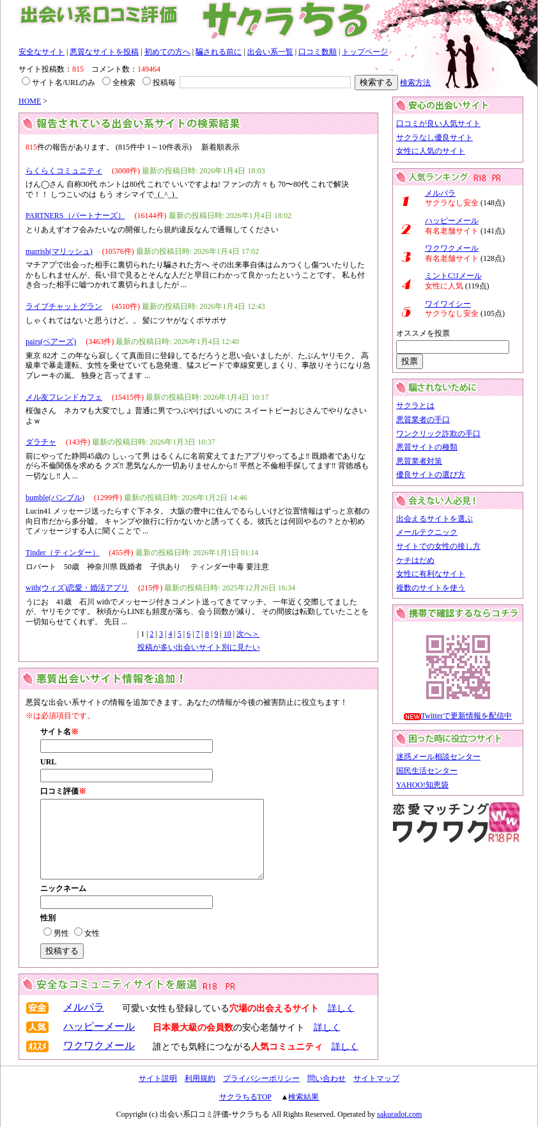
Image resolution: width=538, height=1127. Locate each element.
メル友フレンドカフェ (64, 397)
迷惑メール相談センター (438, 756)
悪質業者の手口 (423, 419)
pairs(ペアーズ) (51, 341)
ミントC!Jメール (453, 275)
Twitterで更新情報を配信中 (466, 715)
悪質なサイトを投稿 (104, 51)
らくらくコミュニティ (64, 170)
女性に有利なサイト (430, 573)
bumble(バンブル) (55, 497)
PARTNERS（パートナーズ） (75, 215)
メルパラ (83, 1007)
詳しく (341, 1008)
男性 (56, 933)
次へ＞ (247, 633)
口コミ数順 (317, 51)
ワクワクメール (99, 1045)
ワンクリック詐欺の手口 (438, 433)
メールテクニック (426, 532)
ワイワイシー (448, 303)
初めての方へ (167, 51)
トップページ (365, 51)
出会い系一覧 (270, 51)
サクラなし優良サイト (434, 137)
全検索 (118, 82)
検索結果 (303, 1096)
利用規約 (200, 1078)
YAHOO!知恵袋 (422, 784)
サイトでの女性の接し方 (438, 546)
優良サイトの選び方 (430, 474)
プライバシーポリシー (261, 1078)
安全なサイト (42, 51)
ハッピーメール (99, 1026)
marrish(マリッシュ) (59, 251)
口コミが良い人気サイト (438, 123)
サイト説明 (158, 1078)
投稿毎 (159, 82)
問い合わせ (326, 1078)
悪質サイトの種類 (426, 447)
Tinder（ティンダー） (63, 552)
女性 (87, 933)
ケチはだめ (415, 560)
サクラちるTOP (245, 1096)
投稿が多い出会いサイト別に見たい (198, 647)
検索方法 (415, 82)
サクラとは (415, 405)
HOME (30, 101)
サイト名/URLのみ (58, 82)
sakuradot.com (399, 1114)
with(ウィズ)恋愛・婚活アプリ (77, 587)
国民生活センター (426, 770)
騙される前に (219, 51)
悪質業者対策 (419, 461)
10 (227, 633)
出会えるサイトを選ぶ (434, 518)
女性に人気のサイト (430, 150)
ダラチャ (41, 441)
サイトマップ (376, 1078)
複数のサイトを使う (430, 587)
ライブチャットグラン (64, 306)
